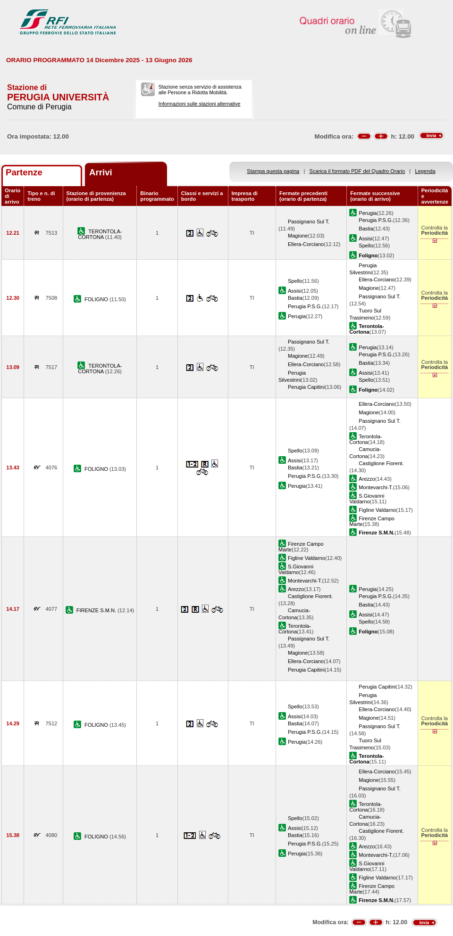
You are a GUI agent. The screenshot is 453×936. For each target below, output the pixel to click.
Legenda (425, 171)
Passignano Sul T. (308, 221)
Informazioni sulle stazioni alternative (200, 104)
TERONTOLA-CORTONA (100, 234)
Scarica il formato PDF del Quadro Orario (357, 171)
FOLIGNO (96, 299)
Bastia (366, 228)
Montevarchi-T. (376, 487)
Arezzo (367, 479)
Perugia (368, 213)
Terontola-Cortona (365, 439)
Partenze (24, 172)
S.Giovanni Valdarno (366, 498)
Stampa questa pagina (273, 171)
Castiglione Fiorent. (381, 463)
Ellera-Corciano (306, 244)
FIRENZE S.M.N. (96, 610)
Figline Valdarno (377, 510)
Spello (366, 245)
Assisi (365, 238)
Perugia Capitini (306, 387)
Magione (298, 235)
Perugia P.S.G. (376, 220)
